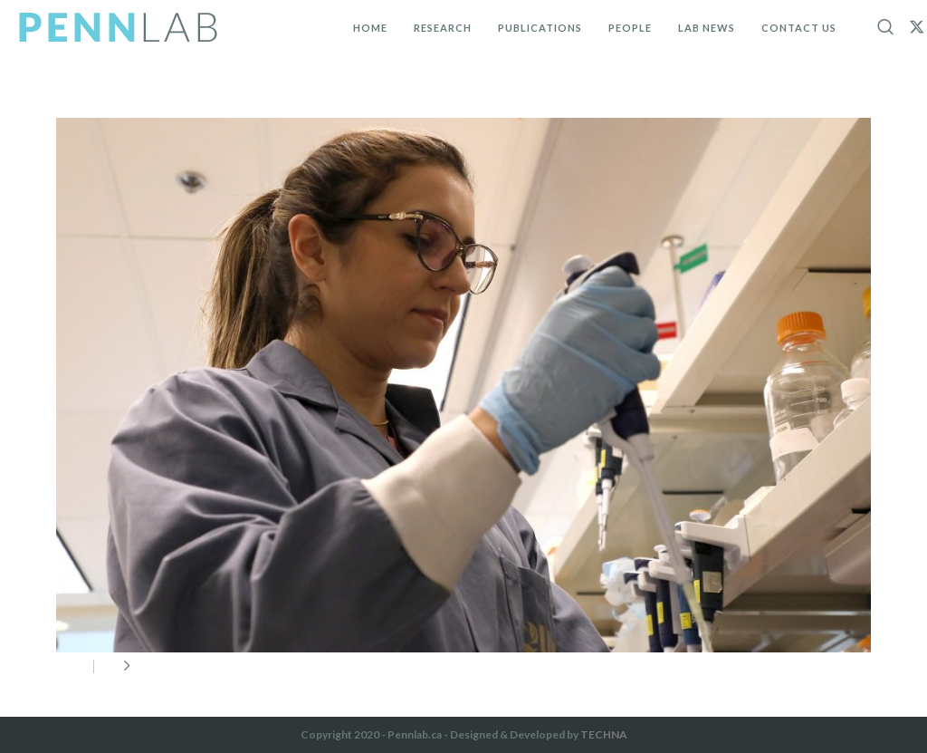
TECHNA (603, 734)
